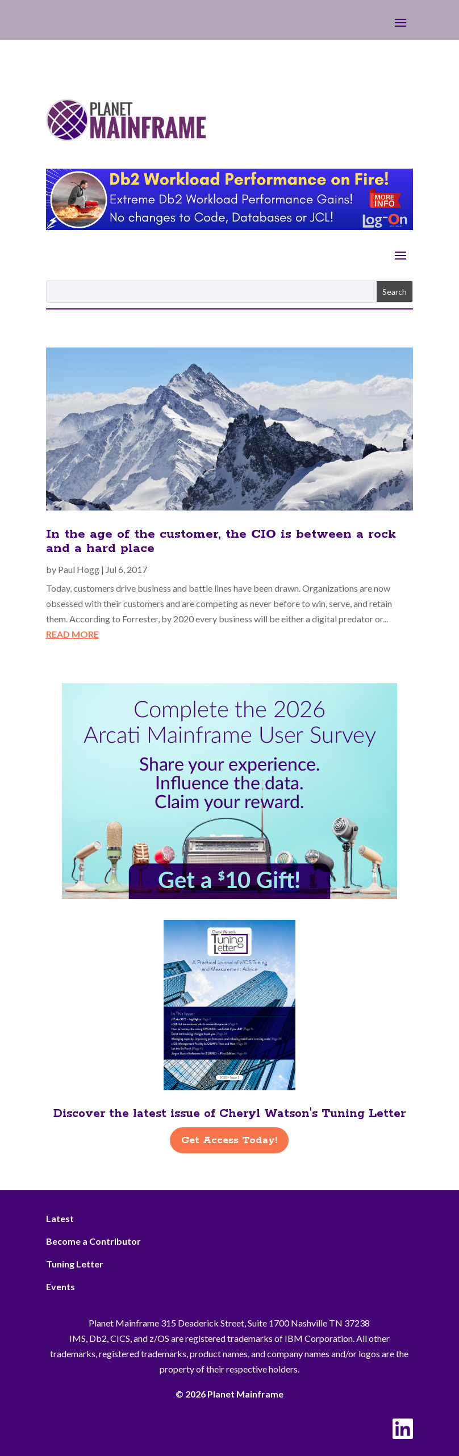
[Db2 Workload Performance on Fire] (229, 226)
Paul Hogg (78, 569)
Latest (60, 1218)
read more (72, 634)
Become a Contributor (93, 1241)
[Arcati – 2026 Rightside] (229, 895)
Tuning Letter (74, 1263)
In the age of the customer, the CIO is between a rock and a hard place (221, 541)
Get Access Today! (229, 1140)
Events (60, 1286)
